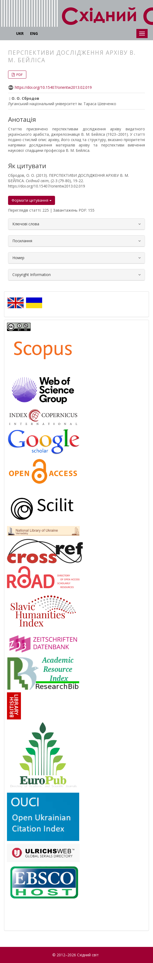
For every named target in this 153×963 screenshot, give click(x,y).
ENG (34, 33)
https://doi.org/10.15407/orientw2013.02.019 (53, 87)
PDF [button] (19, 74)
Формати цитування (32, 200)
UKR (20, 33)
